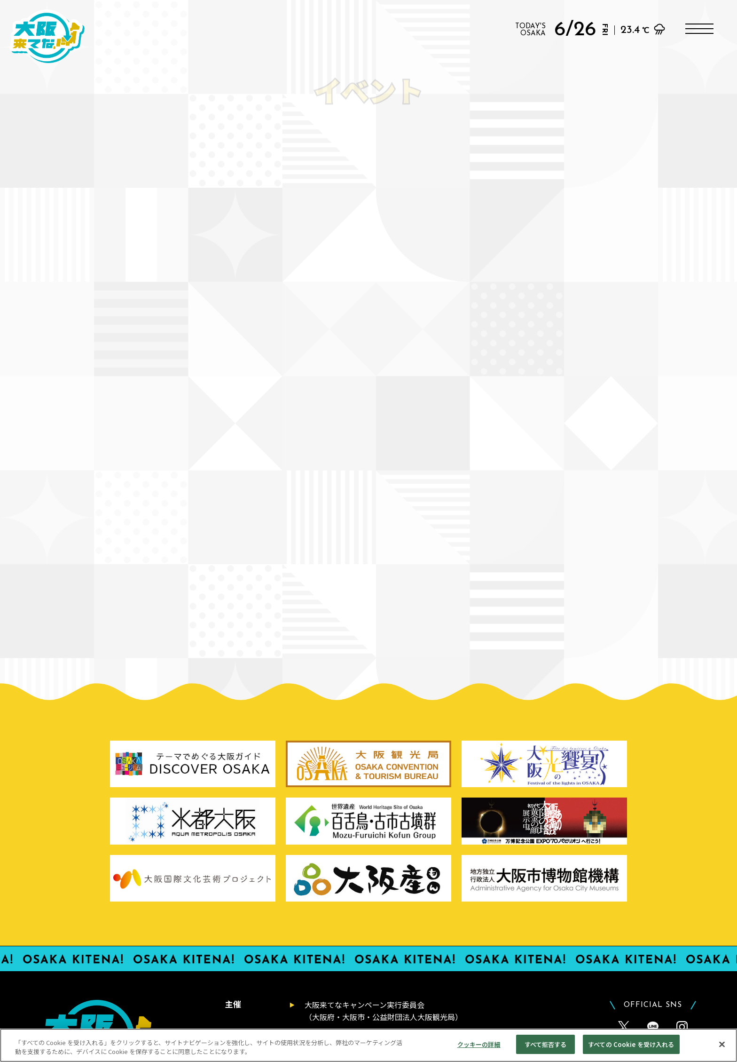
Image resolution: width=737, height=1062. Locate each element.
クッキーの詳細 (479, 1051)
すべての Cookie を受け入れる (631, 1051)
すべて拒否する (546, 1051)
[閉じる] (722, 1050)
